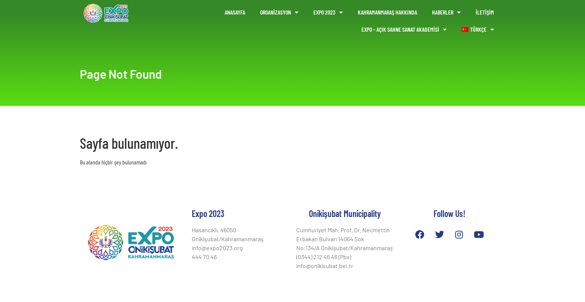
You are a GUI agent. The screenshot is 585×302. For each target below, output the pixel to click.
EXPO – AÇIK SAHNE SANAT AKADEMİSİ (404, 29)
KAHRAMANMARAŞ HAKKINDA (387, 12)
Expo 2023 (328, 12)
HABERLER (446, 12)
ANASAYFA (235, 12)
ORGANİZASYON (279, 12)
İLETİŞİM (485, 12)
